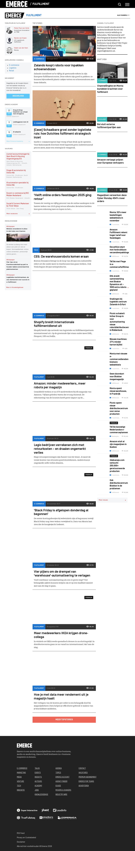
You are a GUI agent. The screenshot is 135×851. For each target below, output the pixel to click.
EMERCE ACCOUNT (62, 777)
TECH (19, 786)
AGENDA (59, 768)
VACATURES (83, 773)
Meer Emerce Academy (18, 141)
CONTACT (82, 768)
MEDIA (19, 777)
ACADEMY (38, 786)
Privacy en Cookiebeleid (26, 838)
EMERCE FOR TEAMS (86, 782)
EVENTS (38, 773)
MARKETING (21, 773)
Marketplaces (115, 436)
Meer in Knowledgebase (18, 287)
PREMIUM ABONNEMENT (88, 777)
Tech (36, 250)
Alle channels (123, 15)
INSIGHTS (38, 777)
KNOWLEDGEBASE (41, 795)
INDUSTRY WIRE (61, 795)
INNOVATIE (21, 790)
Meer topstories (64, 720)
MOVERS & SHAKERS (63, 790)
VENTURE (20, 782)
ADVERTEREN (84, 786)
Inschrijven (18, 96)
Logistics (11, 68)
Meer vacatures (18, 213)
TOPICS (58, 773)
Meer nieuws (112, 500)
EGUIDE (58, 786)
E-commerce (13, 65)
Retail (10, 71)
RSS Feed (21, 833)
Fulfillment (41, 4)
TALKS (37, 768)
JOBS (37, 790)
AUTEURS (38, 782)
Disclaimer (21, 842)
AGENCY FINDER (61, 782)
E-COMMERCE (22, 768)
